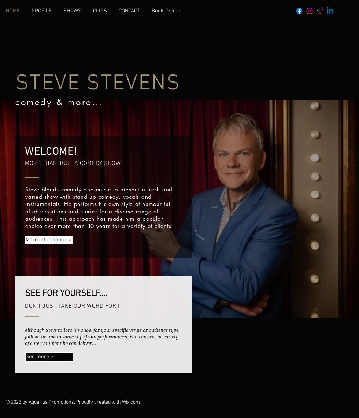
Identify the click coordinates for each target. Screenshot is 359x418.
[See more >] (49, 357)
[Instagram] (310, 11)
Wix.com (131, 402)
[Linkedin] (330, 11)
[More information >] (49, 240)
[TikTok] (320, 11)
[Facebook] (299, 11)
